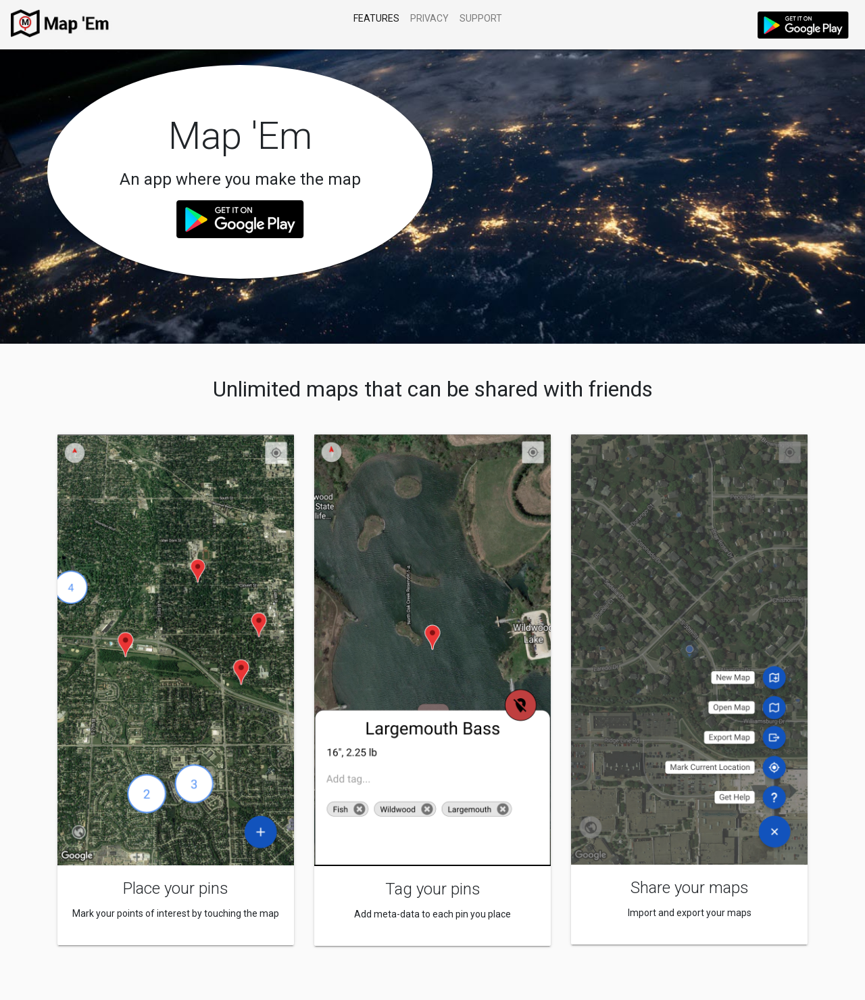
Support (481, 18)
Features (376, 18)
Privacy (429, 18)
